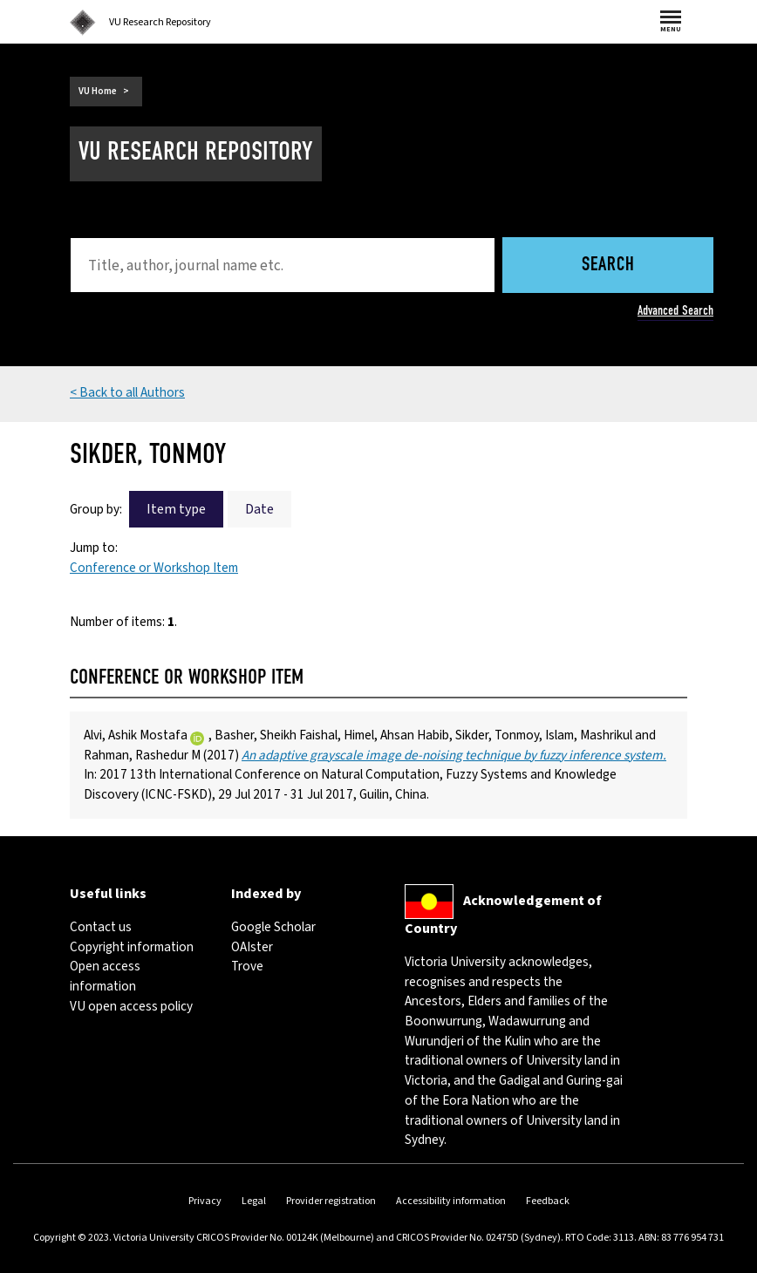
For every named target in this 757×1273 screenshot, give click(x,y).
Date (259, 509)
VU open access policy (131, 1006)
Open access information (105, 976)
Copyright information (132, 946)
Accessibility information (451, 1201)
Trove (247, 966)
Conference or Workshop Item (154, 567)
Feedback (547, 1201)
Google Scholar (273, 926)
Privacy (205, 1201)
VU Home (97, 91)
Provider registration (331, 1201)
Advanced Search (675, 310)
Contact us (101, 926)
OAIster (252, 946)
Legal (254, 1201)
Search (608, 265)
